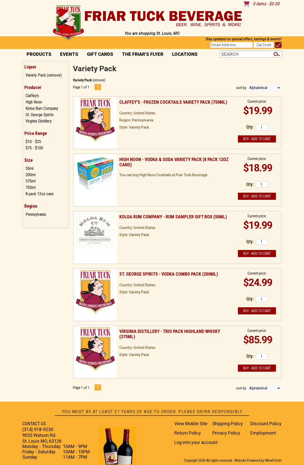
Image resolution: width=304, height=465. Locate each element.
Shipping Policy (227, 423)
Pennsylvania (36, 214)
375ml (30, 181)
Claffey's (32, 95)
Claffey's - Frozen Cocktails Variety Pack (173, 102)
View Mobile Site (190, 423)
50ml (29, 168)
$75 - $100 (34, 148)
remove (98, 80)
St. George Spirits (40, 114)
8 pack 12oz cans (40, 193)
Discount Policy (265, 423)
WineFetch (273, 460)
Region (30, 206)
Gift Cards (100, 54)
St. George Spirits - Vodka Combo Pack (168, 274)
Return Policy (187, 433)
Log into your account (196, 442)
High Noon (34, 102)
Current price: (257, 101)
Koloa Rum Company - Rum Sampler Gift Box (173, 216)
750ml (30, 187)
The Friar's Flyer (142, 54)
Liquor (30, 66)
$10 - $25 (33, 141)
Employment (263, 433)
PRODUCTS (37, 54)
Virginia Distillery (39, 121)
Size (28, 160)
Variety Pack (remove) (44, 75)
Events (69, 54)
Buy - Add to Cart (257, 139)
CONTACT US (34, 423)
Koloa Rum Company (42, 108)
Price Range (35, 133)
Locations (183, 54)
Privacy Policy (226, 433)
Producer (32, 87)
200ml (30, 174)
